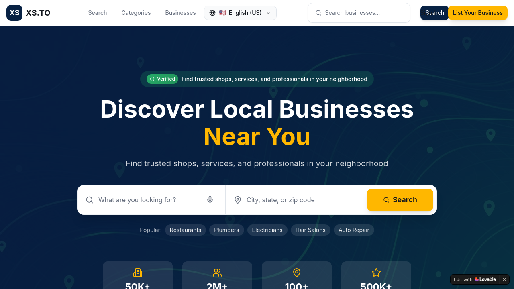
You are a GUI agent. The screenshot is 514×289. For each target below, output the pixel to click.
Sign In (429, 12)
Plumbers (226, 229)
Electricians (267, 229)
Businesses (180, 12)
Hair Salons (311, 229)
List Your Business (478, 12)
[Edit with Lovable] (475, 279)
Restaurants (185, 229)
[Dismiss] (504, 279)
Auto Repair (354, 229)
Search (97, 12)
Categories (136, 12)
